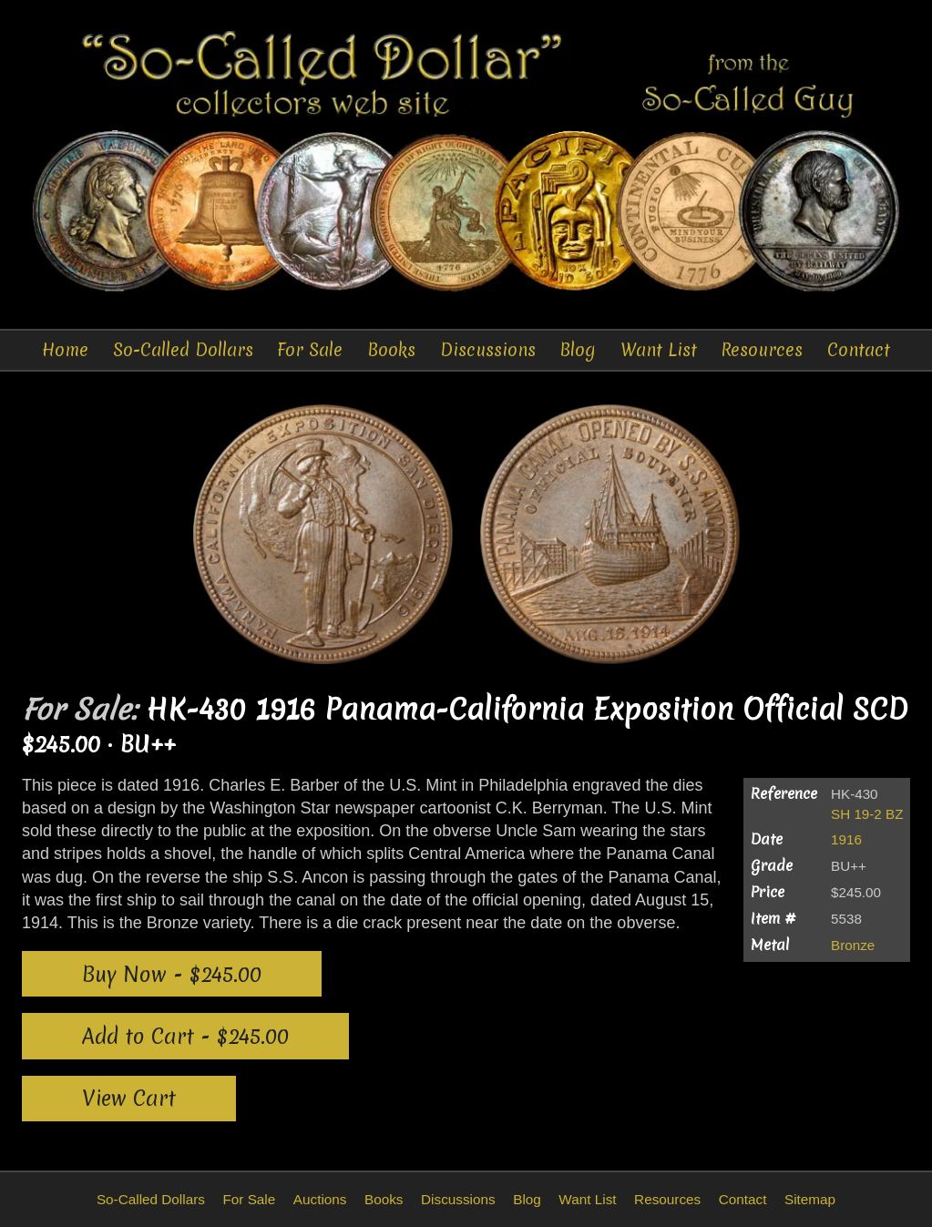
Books (391, 350)
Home (65, 350)
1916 (846, 839)
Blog (577, 350)
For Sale (310, 350)
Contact (858, 350)
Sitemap (809, 1199)
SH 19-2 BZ (867, 814)
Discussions (488, 350)
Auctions (320, 1199)
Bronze (853, 945)
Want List (658, 350)
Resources (762, 350)
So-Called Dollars (183, 350)
